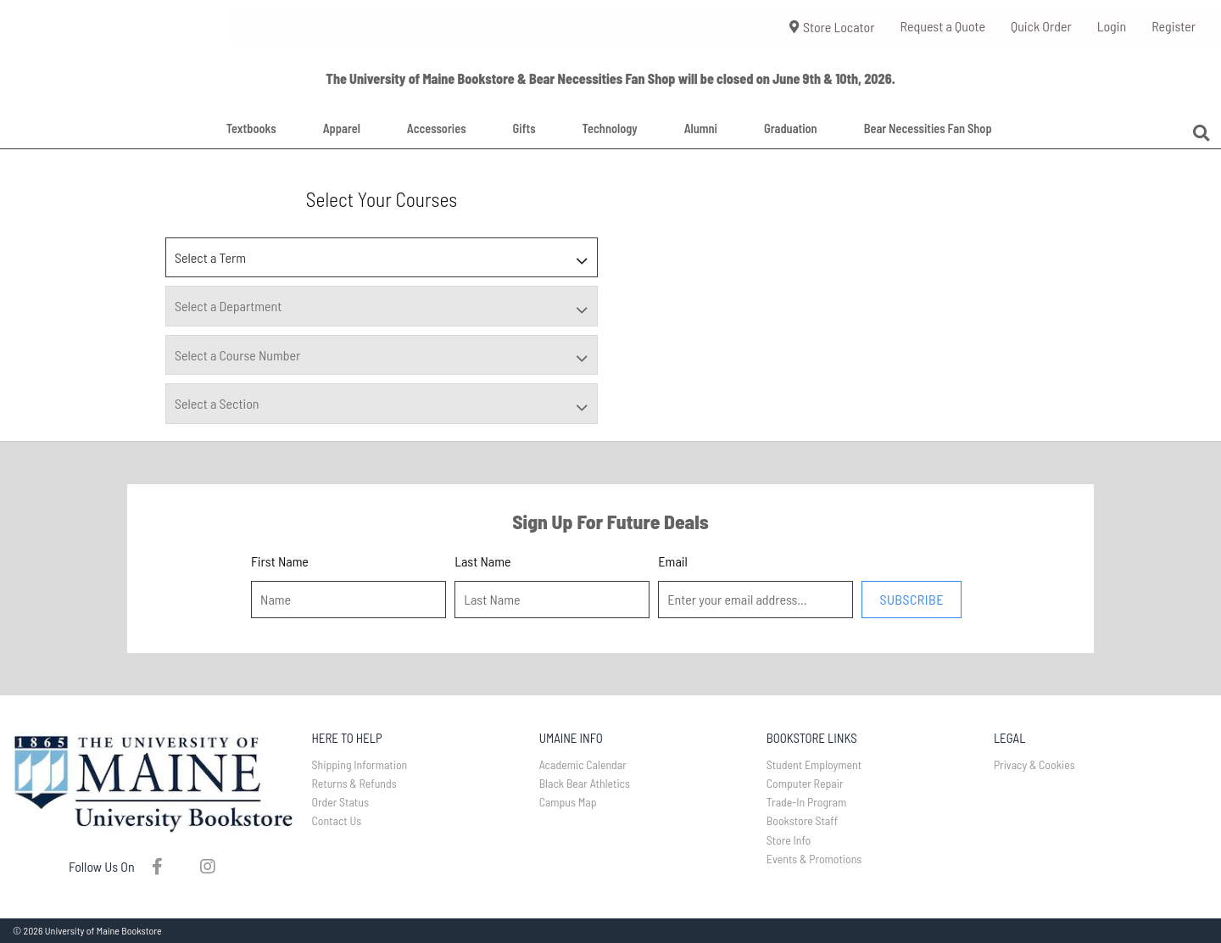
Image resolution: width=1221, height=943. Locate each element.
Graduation (790, 128)
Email (672, 561)
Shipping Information (360, 764)
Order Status (340, 802)
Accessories (436, 128)
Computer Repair (805, 783)
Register (1173, 26)
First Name (280, 561)
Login (1111, 26)
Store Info (789, 840)
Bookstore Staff (802, 820)
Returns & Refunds (354, 783)
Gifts (524, 128)
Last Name (482, 561)
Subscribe (911, 599)
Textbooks (251, 128)
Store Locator (832, 27)
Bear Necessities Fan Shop (928, 128)
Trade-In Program (807, 802)
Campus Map (568, 802)
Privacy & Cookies (1034, 764)
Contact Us (337, 820)
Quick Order (1041, 26)
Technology (610, 128)
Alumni (700, 128)
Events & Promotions (814, 858)
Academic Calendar (583, 764)
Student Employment (814, 764)
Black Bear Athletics (584, 783)
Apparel (341, 128)
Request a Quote (942, 26)
